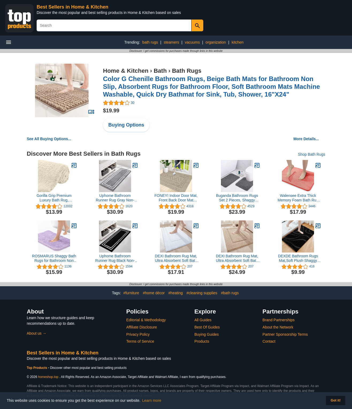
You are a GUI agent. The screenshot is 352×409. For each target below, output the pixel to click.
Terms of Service (140, 341)
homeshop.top (48, 377)
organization (215, 42)
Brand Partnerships (278, 320)
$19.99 (111, 110)
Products (201, 341)
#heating (176, 293)
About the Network (277, 327)
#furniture (131, 293)
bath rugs (150, 42)
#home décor (154, 293)
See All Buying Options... (49, 139)
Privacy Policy (138, 334)
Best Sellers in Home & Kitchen (72, 7)
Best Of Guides (207, 327)
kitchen (237, 42)
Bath (160, 70)
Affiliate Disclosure (141, 327)
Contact (268, 341)
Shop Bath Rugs (311, 154)
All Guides (203, 320)
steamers (171, 42)
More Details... (306, 139)
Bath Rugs (186, 70)
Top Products (37, 368)
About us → (36, 333)
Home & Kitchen (125, 70)
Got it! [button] (335, 400)
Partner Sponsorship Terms (285, 334)
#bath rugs (230, 293)
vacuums (192, 42)
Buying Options (126, 125)
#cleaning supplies (201, 293)
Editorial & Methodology (146, 320)
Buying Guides (206, 334)
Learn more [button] (152, 400)
